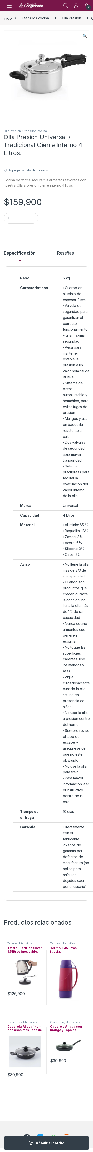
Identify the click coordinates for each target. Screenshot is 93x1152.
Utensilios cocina (35, 18)
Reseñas (65, 266)
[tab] (20, 268)
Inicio (8, 18)
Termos (55, 956)
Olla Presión (71, 18)
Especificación (20, 266)
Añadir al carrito (50, 1143)
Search (65, 5)
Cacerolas (14, 1035)
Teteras (12, 956)
